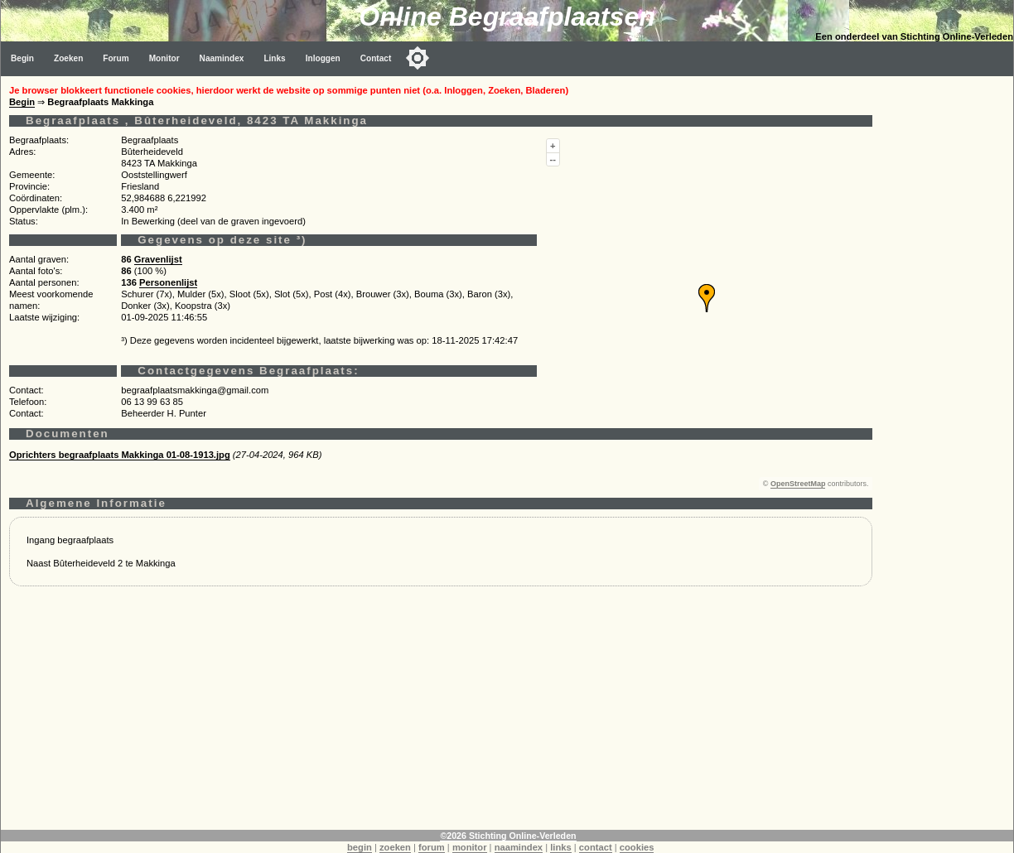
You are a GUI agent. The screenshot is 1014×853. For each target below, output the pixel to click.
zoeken (395, 847)
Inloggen (323, 58)
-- (553, 159)
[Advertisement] (440, 714)
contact (595, 847)
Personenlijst (168, 282)
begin (359, 847)
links (561, 847)
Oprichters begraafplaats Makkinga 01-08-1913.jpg (119, 455)
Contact (376, 58)
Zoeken (68, 58)
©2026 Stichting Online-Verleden (508, 836)
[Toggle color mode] (417, 58)
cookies (637, 847)
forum (431, 847)
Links (274, 58)
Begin (22, 58)
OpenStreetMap (798, 484)
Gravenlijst (158, 259)
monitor (469, 847)
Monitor (164, 58)
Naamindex (222, 58)
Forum (115, 58)
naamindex (519, 847)
